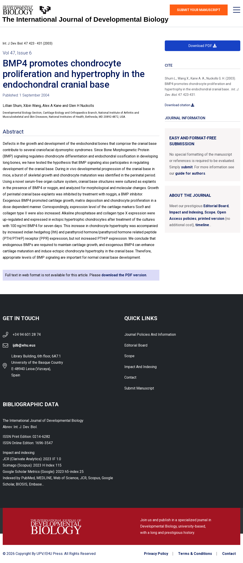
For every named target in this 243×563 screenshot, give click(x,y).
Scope (210, 212)
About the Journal (190, 195)
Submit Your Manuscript (198, 10)
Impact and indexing (140, 367)
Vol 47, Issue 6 (17, 53)
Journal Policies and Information (150, 334)
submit (187, 167)
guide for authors (190, 173)
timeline (202, 225)
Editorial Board (216, 206)
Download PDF (202, 46)
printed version (211, 218)
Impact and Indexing (186, 212)
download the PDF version (123, 275)
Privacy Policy (156, 554)
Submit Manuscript (139, 389)
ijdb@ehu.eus (24, 345)
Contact (130, 378)
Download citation (179, 105)
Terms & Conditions (195, 554)
